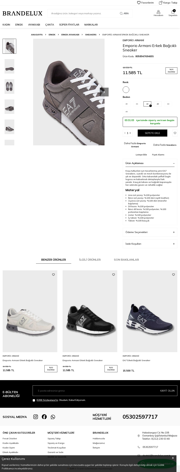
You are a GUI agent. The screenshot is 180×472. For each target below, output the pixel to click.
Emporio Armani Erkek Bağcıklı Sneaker (23, 360)
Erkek (19, 24)
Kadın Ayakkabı (11, 443)
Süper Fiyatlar (69, 24)
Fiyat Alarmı (158, 154)
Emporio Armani (133, 40)
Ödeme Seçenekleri (150, 232)
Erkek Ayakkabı (70, 34)
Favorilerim (145, 2)
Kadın (6, 24)
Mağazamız (99, 443)
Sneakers (90, 34)
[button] (104, 92)
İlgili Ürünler (90, 259)
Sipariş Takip (54, 438)
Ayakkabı (34, 24)
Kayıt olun (167, 390)
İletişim (96, 447)
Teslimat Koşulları (57, 447)
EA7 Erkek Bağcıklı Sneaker (136, 360)
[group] (68, 92)
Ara (124, 13)
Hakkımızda (99, 438)
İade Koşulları (150, 244)
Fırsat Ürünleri (10, 438)
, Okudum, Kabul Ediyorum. (59, 400)
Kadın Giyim (9, 447)
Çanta (49, 24)
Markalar (91, 24)
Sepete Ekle (152, 133)
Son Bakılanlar (126, 259)
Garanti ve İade (55, 452)
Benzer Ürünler (53, 259)
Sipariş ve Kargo (56, 443)
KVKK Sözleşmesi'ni (47, 400)
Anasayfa (37, 34)
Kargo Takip (168, 2)
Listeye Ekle (141, 154)
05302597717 (140, 416)
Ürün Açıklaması (150, 163)
